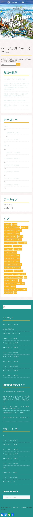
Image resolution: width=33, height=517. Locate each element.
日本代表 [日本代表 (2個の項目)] (13, 286)
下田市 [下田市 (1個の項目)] (6, 277)
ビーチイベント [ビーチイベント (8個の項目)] (8, 271)
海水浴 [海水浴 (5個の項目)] (6, 293)
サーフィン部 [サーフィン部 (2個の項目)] (8, 246)
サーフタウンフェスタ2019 (11, 139)
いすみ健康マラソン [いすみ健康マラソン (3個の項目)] (9, 230)
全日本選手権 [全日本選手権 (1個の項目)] (19, 277)
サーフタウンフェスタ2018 (11, 165)
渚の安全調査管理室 (8, 329)
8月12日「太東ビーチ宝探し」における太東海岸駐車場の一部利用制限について (16, 95)
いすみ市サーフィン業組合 (16, 2)
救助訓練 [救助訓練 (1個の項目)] (6, 286)
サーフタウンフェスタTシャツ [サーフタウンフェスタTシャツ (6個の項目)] (12, 265)
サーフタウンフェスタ (9, 481)
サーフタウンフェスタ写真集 (11, 357)
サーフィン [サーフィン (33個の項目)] (18, 240)
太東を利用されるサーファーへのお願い (15, 100)
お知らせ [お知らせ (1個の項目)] (20, 237)
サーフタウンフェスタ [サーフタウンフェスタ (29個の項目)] (10, 252)
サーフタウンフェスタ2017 (11, 159)
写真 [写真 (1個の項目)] (25, 277)
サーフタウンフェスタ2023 (11, 178)
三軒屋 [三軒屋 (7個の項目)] (23, 274)
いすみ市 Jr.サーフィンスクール (11, 333)
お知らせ (6, 146)
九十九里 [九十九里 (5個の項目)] (11, 277)
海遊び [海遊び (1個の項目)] (11, 293)
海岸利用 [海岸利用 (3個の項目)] (24, 289)
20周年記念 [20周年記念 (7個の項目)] (7, 224)
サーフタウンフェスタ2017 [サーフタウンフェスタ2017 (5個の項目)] (12, 255)
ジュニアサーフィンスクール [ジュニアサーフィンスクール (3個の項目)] (12, 268)
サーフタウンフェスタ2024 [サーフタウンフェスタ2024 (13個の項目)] (12, 261)
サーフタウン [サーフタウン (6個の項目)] (18, 249)
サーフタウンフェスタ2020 (11, 172)
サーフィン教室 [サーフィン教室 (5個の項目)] (22, 243)
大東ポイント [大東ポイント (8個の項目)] (14, 280)
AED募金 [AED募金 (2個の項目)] (14, 224)
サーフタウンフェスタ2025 (10, 375)
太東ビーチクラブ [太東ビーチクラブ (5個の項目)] (9, 283)
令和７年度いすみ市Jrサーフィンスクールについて (16, 106)
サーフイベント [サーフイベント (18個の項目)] (17, 246)
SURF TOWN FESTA (10, 491)
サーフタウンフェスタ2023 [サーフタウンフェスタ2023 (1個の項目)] (12, 258)
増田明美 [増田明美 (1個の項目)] (6, 280)
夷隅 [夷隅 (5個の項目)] (23, 283)
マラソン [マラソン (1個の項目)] (17, 274)
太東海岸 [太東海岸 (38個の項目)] (17, 283)
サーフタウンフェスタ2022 (10, 361)
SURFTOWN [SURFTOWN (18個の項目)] (24, 227)
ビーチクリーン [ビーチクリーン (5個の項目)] (18, 271)
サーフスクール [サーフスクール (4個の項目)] (8, 249)
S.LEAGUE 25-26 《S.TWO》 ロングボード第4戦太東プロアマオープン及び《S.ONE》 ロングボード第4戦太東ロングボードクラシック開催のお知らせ (16, 86)
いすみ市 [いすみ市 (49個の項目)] (19, 230)
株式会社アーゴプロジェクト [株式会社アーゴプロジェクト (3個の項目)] (12, 289)
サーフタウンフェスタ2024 (11, 185)
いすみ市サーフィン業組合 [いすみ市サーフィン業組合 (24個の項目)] (11, 233)
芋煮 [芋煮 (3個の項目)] (15, 293)
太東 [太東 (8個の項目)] (20, 280)
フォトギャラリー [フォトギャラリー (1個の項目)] (9, 274)
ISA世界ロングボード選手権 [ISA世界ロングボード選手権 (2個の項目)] (12, 227)
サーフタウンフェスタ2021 (10, 352)
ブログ (6, 126)
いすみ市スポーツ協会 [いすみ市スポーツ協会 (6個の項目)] (10, 237)
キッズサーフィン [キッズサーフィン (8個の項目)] (9, 240)
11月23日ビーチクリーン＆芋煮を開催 (14, 79)
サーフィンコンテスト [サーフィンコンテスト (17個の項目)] (10, 243)
